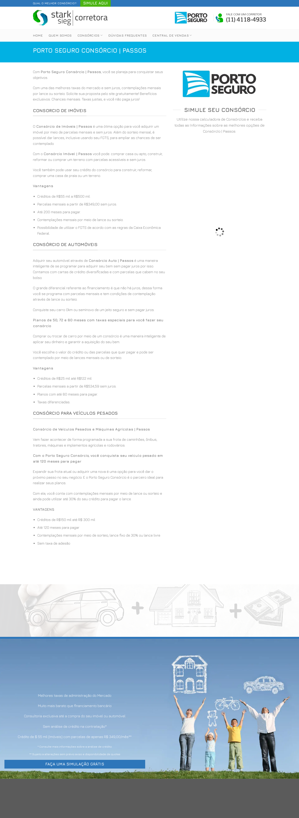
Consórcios (90, 35)
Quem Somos (60, 35)
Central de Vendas (172, 35)
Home (38, 35)
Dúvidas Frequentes (127, 35)
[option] (99, 215)
